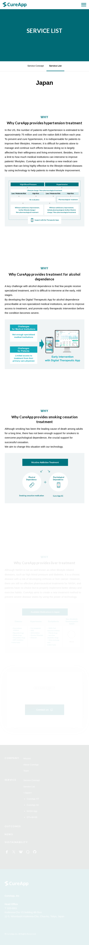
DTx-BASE (32, 817)
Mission (27, 758)
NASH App (32, 811)
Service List (55, 66)
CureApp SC (33, 805)
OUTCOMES (13, 826)
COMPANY (12, 758)
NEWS (9, 834)
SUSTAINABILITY (16, 842)
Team (26, 770)
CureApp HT (33, 799)
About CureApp (31, 764)
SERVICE (10, 779)
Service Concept (35, 66)
